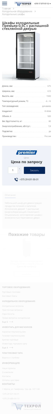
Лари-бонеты (8, 314)
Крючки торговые (10, 339)
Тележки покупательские (13, 335)
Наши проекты (9, 368)
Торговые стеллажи (11, 292)
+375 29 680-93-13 (10, 398)
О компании (7, 372)
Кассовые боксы (9, 296)
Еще (7, 321)
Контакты (6, 376)
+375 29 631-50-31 (29, 179)
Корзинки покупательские (14, 331)
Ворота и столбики (10, 357)
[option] (26, 56)
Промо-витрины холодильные (16, 318)
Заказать (34, 170)
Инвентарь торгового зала (14, 343)
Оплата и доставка (10, 380)
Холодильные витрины (13, 306)
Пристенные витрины (12, 310)
